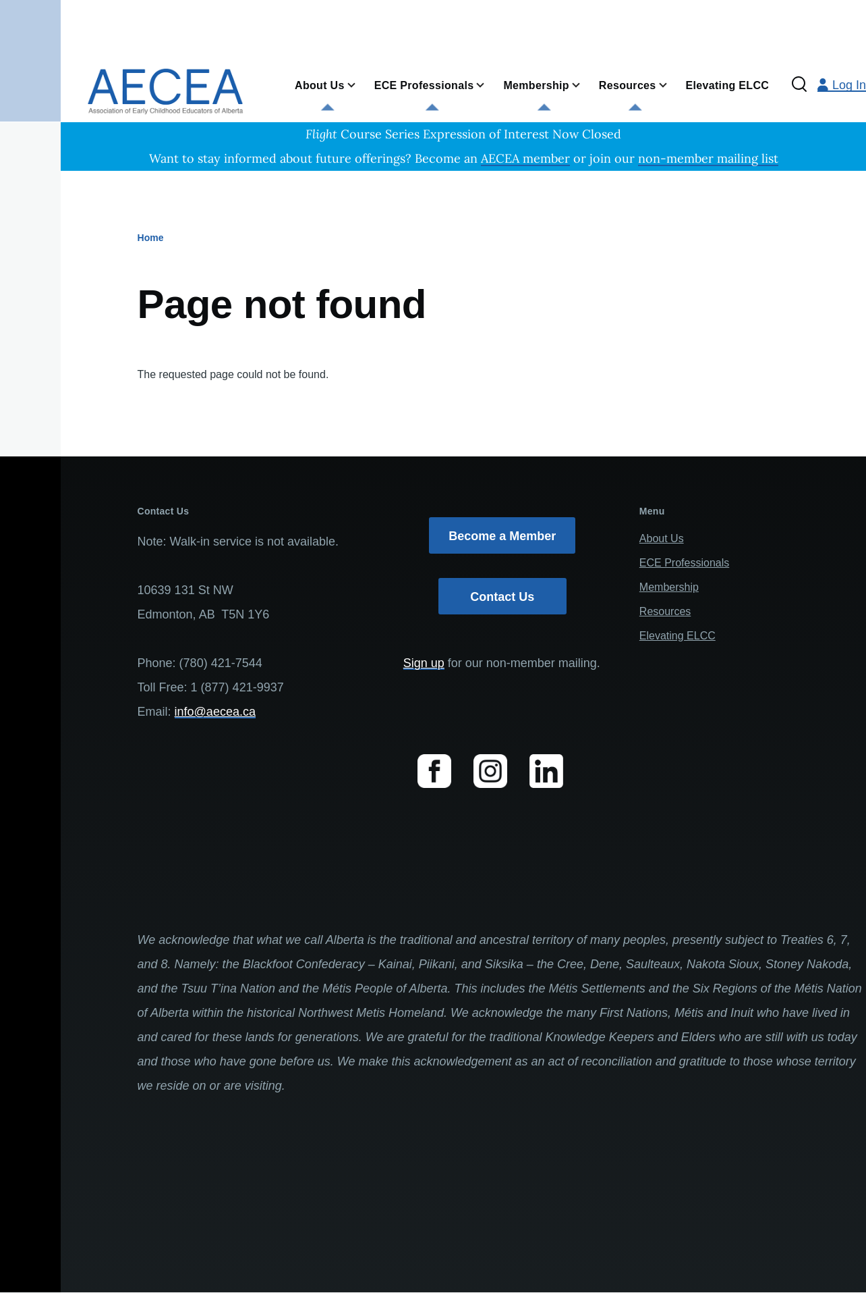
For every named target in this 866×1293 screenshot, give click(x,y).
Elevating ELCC (677, 635)
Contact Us (502, 597)
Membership (669, 587)
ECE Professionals (684, 563)
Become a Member (502, 536)
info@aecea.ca (215, 711)
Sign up (423, 663)
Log (841, 85)
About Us (661, 538)
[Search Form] (799, 85)
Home (151, 237)
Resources (665, 611)
